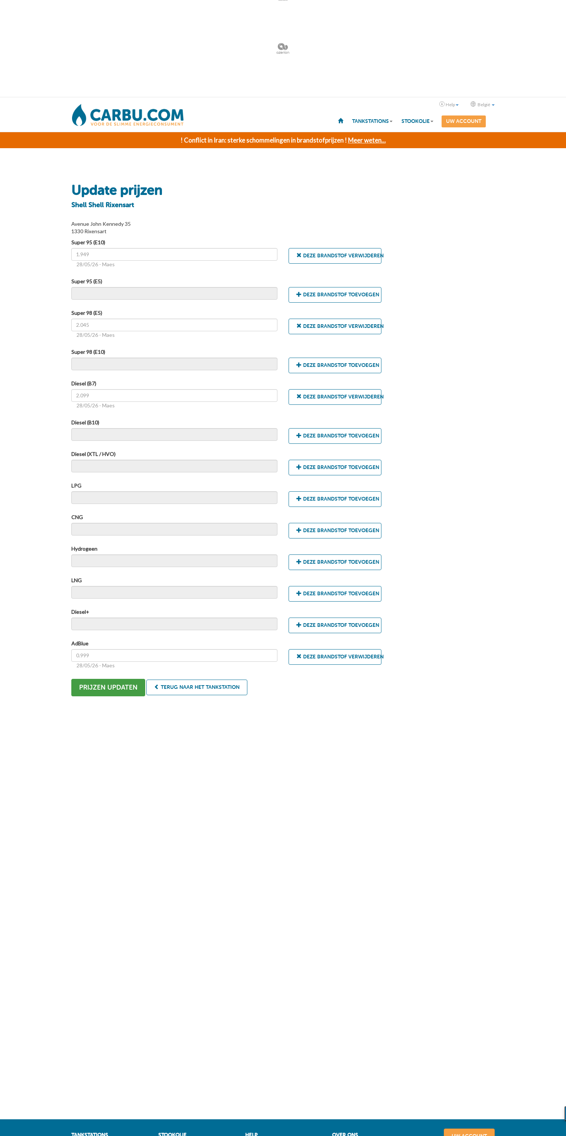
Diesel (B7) (83, 383)
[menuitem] (341, 120)
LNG (76, 579)
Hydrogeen (84, 548)
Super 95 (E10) (88, 241)
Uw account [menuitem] (463, 121)
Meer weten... (367, 139)
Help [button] (449, 104)
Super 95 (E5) (86, 280)
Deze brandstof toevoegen (337, 294)
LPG (76, 485)
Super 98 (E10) (88, 351)
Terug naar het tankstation (197, 687)
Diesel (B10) (85, 422)
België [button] (483, 104)
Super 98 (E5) (86, 312)
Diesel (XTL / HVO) (93, 453)
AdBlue (79, 642)
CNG (77, 516)
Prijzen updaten (108, 687)
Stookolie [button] (417, 121)
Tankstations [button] (372, 121)
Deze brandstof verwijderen (338, 255)
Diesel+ (80, 611)
